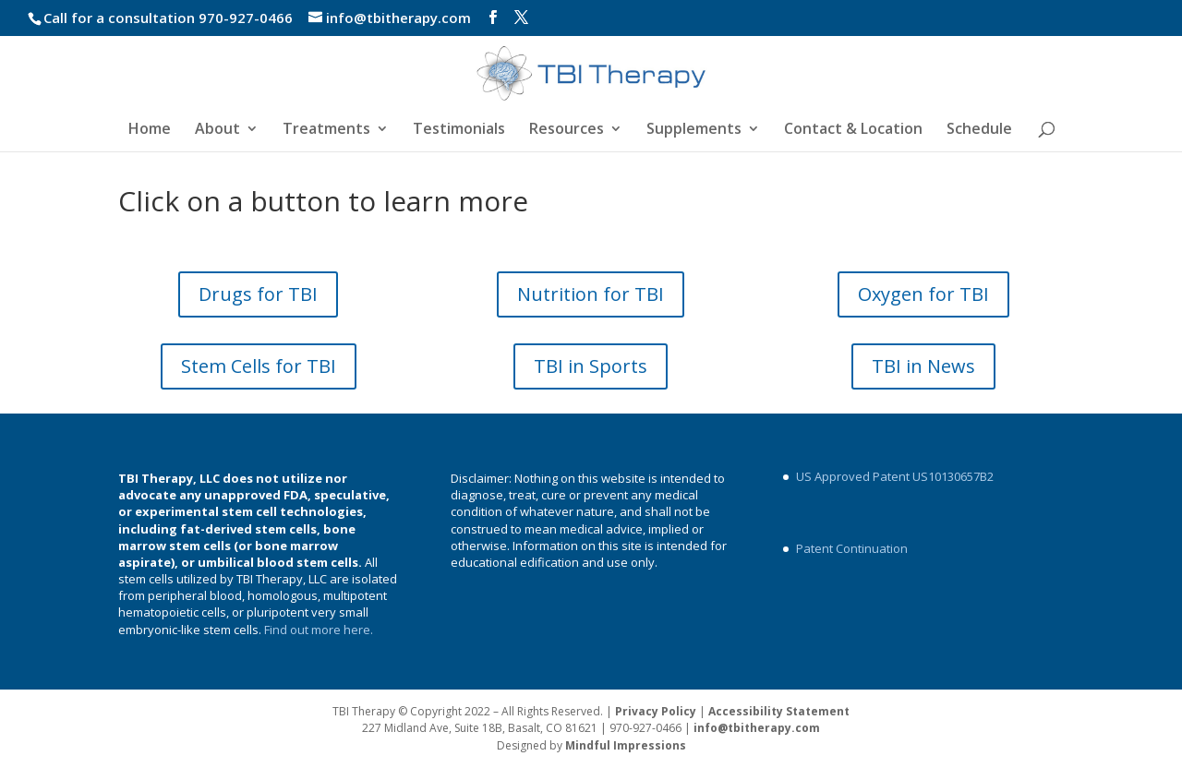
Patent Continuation (852, 548)
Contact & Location (853, 130)
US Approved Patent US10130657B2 (895, 476)
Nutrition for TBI (590, 294)
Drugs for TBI (258, 294)
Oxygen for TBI (923, 294)
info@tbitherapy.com (757, 728)
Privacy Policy (655, 711)
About (217, 130)
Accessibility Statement (779, 711)
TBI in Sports (590, 366)
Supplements (694, 130)
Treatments (326, 130)
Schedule (979, 130)
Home (149, 130)
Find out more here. (320, 629)
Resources (566, 130)
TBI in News (923, 366)
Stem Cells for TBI (258, 366)
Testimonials (459, 130)
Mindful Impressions (625, 745)
